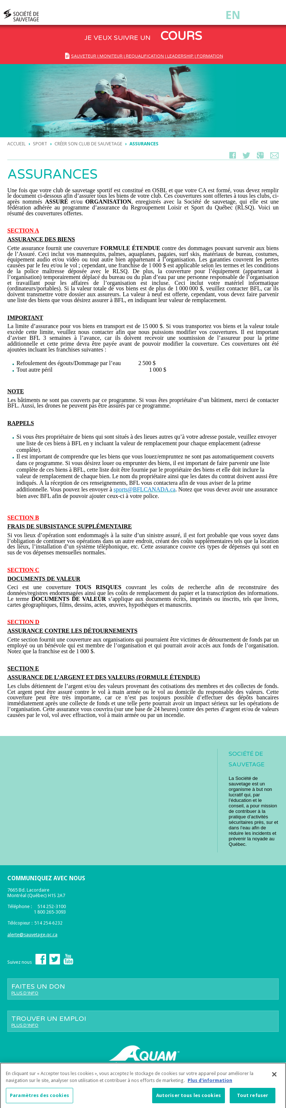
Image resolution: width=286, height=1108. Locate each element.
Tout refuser (252, 1098)
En (232, 15)
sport (40, 143)
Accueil (16, 143)
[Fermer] (274, 1077)
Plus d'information (210, 1083)
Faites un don (143, 989)
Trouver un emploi (143, 1021)
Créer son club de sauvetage (88, 143)
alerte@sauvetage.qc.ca (32, 934)
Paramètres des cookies (39, 1098)
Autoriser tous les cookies (188, 1098)
